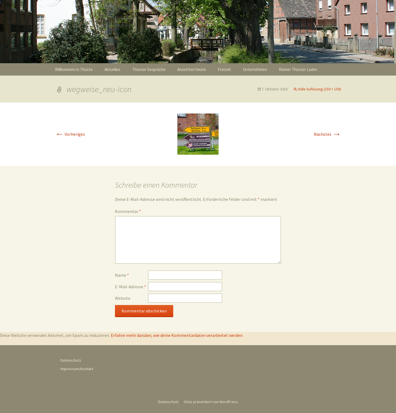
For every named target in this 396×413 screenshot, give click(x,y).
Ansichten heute (191, 69)
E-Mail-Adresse (130, 286)
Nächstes (327, 134)
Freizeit (224, 69)
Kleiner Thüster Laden (298, 69)
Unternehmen (255, 69)
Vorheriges (70, 134)
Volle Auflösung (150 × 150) (319, 89)
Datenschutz (71, 360)
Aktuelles (112, 69)
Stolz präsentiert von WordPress (211, 401)
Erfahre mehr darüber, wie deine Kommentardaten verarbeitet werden (177, 335)
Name (122, 275)
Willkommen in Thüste (74, 69)
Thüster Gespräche (149, 69)
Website (122, 298)
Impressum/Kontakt (77, 368)
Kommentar (128, 211)
